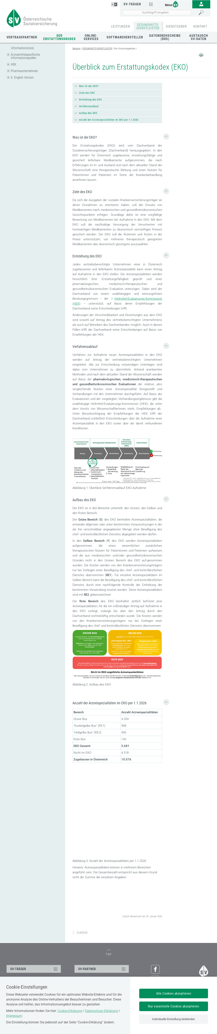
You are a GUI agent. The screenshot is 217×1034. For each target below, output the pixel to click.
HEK (13, 64)
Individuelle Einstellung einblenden (173, 1019)
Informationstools (22, 48)
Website (76, 48)
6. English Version (22, 77)
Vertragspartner (22, 37)
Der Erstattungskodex (59, 37)
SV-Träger (139, 4)
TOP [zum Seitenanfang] (108, 952)
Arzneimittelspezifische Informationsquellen (25, 56)
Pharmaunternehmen (24, 71)
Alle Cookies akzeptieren (173, 993)
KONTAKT (200, 26)
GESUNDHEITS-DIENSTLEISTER (148, 26)
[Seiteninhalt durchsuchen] (157, 12)
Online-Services (91, 37)
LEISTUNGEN (120, 26)
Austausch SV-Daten (198, 37)
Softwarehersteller (125, 37)
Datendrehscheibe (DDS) (165, 37)
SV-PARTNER (102, 969)
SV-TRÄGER (34, 969)
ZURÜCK (80, 933)
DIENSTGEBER (176, 26)
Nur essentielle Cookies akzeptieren (173, 1006)
